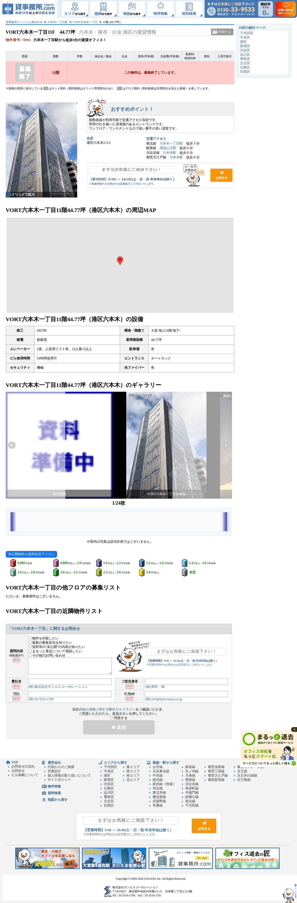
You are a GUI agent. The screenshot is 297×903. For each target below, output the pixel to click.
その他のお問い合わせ (47, 655)
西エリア (133, 771)
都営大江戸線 (218, 775)
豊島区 (245, 59)
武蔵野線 (159, 801)
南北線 (190, 801)
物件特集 (54, 786)
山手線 (158, 767)
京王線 (242, 771)
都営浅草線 (216, 767)
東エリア (133, 767)
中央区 (245, 37)
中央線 (158, 775)
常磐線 (158, 805)
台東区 (245, 67)
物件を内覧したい (43, 638)
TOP (14, 762)
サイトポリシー (59, 780)
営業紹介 (54, 771)
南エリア (133, 775)
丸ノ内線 (192, 771)
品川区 (245, 54)
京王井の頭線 (247, 775)
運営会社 (54, 762)
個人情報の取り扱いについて (69, 775)
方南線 (190, 775)
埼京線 (158, 788)
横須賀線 (159, 797)
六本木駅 (169, 153)
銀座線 (190, 767)
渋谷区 (245, 50)
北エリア (133, 780)
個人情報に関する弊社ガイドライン (109, 709)
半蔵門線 (192, 792)
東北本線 (159, 792)
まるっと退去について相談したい (55, 651)
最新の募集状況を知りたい (50, 642)
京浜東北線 (161, 771)
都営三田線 (216, 771)
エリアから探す (115, 762)
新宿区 (245, 46)
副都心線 (192, 797)
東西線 (190, 780)
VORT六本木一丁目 (85, 22)
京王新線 (244, 780)
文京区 (245, 63)
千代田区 (246, 33)
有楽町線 (192, 788)
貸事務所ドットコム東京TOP (24, 22)
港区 (243, 41)
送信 (119, 727)
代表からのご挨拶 (61, 767)
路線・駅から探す (166, 762)
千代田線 (192, 805)
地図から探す (58, 800)
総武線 (158, 780)
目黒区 (245, 71)
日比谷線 (192, 784)
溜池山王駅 (168, 148)
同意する (118, 718)
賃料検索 (54, 793)
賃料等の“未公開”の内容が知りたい (56, 647)
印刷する (224, 32)
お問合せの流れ (23, 766)
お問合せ (160, 175)
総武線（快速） (164, 784)
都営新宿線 (216, 780)
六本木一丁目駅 (58, 22)
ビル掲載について (24, 775)
